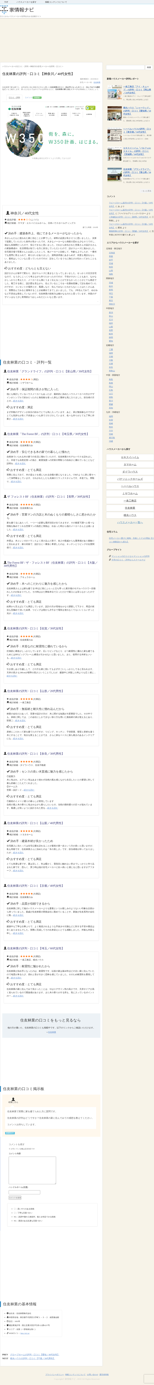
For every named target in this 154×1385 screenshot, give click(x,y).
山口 (111, 394)
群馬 (111, 290)
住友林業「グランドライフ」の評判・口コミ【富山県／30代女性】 (50, 371)
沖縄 (111, 441)
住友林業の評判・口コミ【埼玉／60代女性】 (35, 948)
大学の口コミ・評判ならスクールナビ (128, 560)
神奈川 (112, 304)
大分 (111, 431)
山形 (111, 271)
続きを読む (18, 401)
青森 (111, 256)
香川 (111, 401)
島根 (111, 383)
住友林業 (97, 82)
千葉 (111, 297)
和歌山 (112, 371)
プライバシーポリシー (54, 1374)
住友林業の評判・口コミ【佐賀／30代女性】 (35, 628)
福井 (111, 323)
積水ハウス (130, 515)
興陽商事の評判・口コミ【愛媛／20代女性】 (129, 231)
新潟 (111, 313)
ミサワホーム (130, 493)
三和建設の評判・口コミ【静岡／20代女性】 (129, 217)
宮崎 (111, 434)
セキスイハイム (130, 457)
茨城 (111, 283)
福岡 (111, 416)
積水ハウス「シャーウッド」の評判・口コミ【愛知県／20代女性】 (137, 111)
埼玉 (111, 293)
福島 (111, 274)
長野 (111, 330)
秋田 (111, 267)
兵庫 (111, 364)
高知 (111, 408)
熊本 (111, 427)
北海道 (112, 253)
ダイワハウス (130, 471)
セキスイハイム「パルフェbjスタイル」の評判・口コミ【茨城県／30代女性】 (137, 151)
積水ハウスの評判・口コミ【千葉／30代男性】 (32, 1358)
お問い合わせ (92, 1374)
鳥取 (111, 379)
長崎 (111, 423)
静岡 (111, 337)
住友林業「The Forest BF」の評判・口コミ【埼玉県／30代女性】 (48, 434)
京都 (111, 357)
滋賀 (111, 353)
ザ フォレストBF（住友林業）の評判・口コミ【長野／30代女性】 (49, 496)
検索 (149, 67)
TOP (6, 2)
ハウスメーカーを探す (27, 2)
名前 (52, 1188)
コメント (33, 97)
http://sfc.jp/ (25, 1333)
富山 (111, 316)
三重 (111, 349)
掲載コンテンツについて (56, 2)
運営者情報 (104, 1374)
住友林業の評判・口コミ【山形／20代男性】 (35, 691)
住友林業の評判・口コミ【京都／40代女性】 (35, 885)
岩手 (111, 260)
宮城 (111, 263)
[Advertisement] (77, 39)
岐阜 (111, 334)
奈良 (111, 367)
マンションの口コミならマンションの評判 (130, 556)
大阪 (111, 360)
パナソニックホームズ (130, 479)
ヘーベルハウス (130, 486)
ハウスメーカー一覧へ (130, 522)
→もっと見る (146, 191)
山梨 (111, 327)
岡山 (111, 387)
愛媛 (111, 404)
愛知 (111, 341)
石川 (111, 320)
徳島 (111, 397)
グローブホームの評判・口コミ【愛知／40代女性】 (34, 1354)
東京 (111, 300)
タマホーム (130, 464)
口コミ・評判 (14, 97)
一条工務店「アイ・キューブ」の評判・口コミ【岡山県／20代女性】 (137, 89)
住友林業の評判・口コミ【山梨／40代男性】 (35, 823)
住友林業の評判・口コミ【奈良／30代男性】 (35, 753)
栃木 (111, 286)
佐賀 (111, 420)
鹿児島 (112, 438)
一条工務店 (130, 500)
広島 (111, 390)
